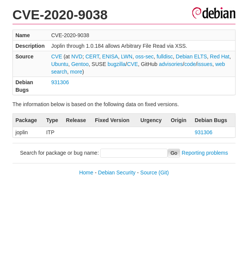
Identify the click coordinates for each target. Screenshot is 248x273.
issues (204, 64)
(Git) (164, 172)
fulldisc (165, 56)
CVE (56, 56)
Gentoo (80, 64)
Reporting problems (205, 153)
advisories (171, 64)
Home (86, 172)
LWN (126, 56)
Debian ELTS (191, 56)
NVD (77, 56)
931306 (60, 82)
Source (148, 172)
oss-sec (144, 56)
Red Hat (219, 56)
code (190, 64)
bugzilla (117, 64)
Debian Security (117, 172)
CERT (92, 56)
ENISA (110, 56)
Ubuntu (59, 64)
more (76, 72)
